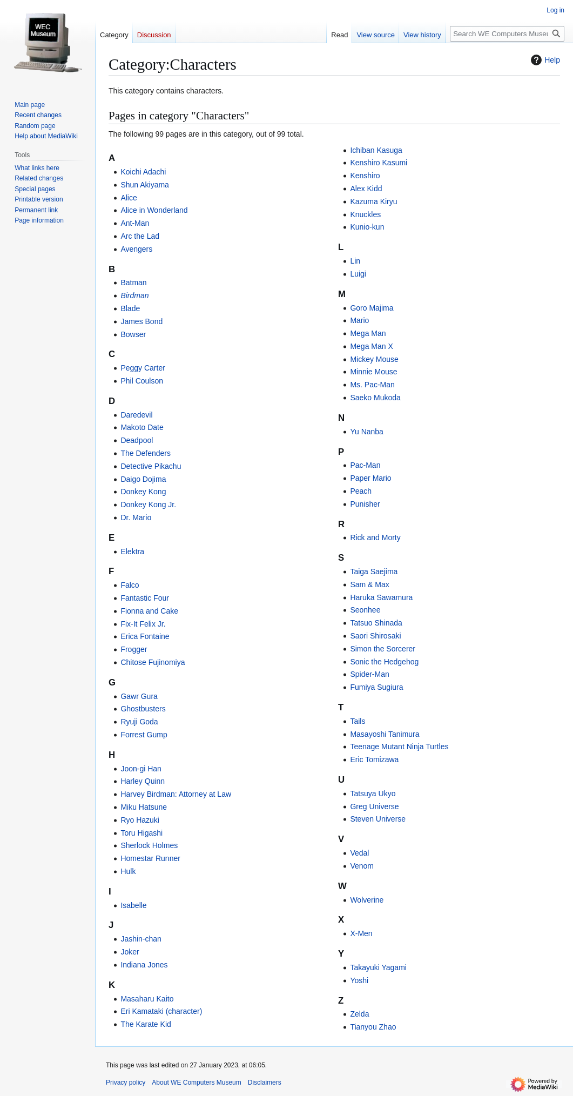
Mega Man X (371, 346)
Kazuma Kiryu (373, 201)
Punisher (365, 504)
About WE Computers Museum (196, 1082)
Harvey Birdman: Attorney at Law (175, 794)
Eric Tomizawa (374, 759)
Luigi (358, 274)
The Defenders (145, 453)
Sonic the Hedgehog (384, 661)
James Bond (141, 321)
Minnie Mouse (373, 371)
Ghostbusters (142, 708)
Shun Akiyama (144, 184)
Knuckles (365, 214)
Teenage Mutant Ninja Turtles (399, 746)
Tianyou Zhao (373, 1027)
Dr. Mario (135, 517)
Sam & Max (369, 584)
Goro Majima (371, 308)
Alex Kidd (366, 188)
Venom (362, 866)
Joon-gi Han (140, 768)
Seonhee (365, 610)
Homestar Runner (150, 858)
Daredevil (136, 415)
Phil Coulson (141, 380)
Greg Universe (374, 806)
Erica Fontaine (144, 636)
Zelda (359, 1014)
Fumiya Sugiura (376, 687)
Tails (357, 721)
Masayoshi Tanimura (384, 734)
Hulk (128, 871)
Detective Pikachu (150, 466)
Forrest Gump (143, 734)
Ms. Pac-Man (372, 384)
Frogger (133, 649)
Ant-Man (134, 223)
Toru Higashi (141, 833)
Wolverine (366, 900)
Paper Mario (370, 478)
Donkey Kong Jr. (148, 504)
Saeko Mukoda (375, 397)
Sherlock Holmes (149, 845)
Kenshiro (365, 175)
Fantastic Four (144, 598)
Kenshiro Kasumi (378, 162)
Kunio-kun (367, 227)
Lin (355, 261)
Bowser (133, 334)
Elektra (132, 551)
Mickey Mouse (374, 359)
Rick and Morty (375, 537)
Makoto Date (141, 427)
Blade (130, 308)
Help (544, 60)
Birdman (134, 295)
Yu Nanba (366, 431)
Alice (128, 197)
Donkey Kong (143, 491)
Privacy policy (125, 1082)
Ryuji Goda (139, 721)
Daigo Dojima (143, 479)
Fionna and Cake (149, 611)
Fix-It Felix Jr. (142, 624)
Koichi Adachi (143, 171)
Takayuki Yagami (378, 967)
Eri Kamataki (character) (161, 1011)
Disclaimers (264, 1082)
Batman (133, 282)
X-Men (361, 933)
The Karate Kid (145, 1024)
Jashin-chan (140, 938)
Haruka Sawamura (381, 597)
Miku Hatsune (143, 807)
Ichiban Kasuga (376, 150)
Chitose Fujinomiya (152, 662)
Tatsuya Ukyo (372, 793)
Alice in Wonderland (153, 210)
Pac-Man (365, 465)
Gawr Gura (138, 696)
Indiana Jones (143, 964)
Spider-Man (369, 674)
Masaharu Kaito (146, 998)
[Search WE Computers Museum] (507, 34)
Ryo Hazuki (139, 820)
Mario (359, 320)
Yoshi (359, 980)
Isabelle (133, 905)
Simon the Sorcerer (382, 648)
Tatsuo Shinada (376, 622)
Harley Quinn (142, 781)
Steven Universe (378, 819)
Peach (361, 491)
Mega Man (368, 333)
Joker (129, 951)
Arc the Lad (139, 236)
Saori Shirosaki (375, 635)
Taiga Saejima (373, 571)
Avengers (136, 249)
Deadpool (136, 440)
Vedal (359, 853)
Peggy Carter (142, 368)
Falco (129, 585)
